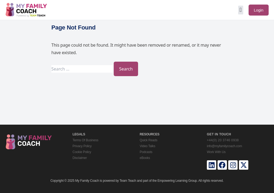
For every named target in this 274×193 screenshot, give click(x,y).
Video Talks (147, 146)
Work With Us (216, 152)
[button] (240, 10)
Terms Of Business (85, 140)
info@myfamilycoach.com (224, 146)
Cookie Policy (82, 152)
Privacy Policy (82, 146)
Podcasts (146, 152)
